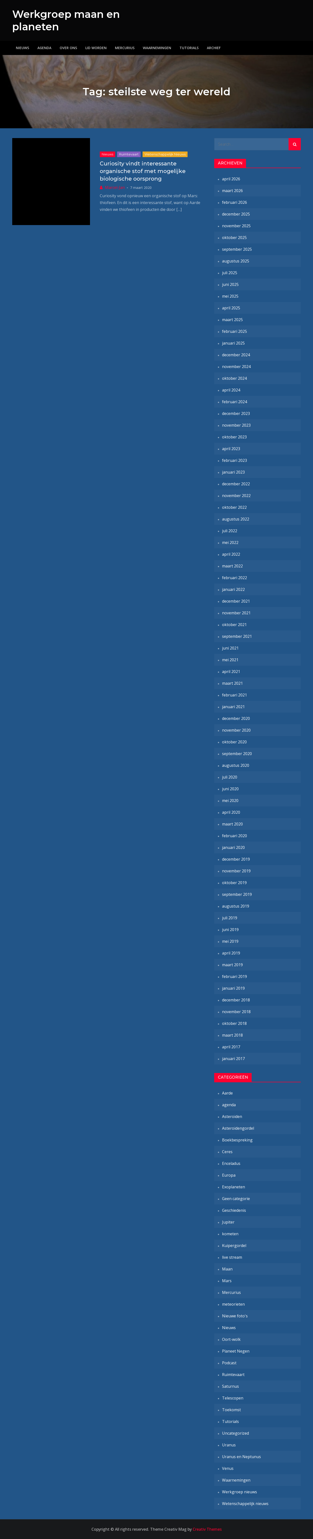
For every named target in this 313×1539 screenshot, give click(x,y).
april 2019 (231, 953)
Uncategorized (235, 1433)
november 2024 (236, 366)
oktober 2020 (234, 742)
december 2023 (236, 413)
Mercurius (124, 47)
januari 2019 (233, 988)
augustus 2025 (235, 261)
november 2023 (236, 425)
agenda (229, 1104)
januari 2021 (233, 706)
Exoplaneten (233, 1187)
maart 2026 (232, 190)
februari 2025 (234, 331)
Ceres (227, 1151)
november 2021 (236, 613)
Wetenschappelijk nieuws (165, 154)
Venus (228, 1468)
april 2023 (231, 448)
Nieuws (22, 47)
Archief (214, 47)
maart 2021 (232, 683)
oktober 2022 (234, 507)
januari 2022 (233, 589)
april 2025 (231, 308)
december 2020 (236, 718)
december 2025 (236, 214)
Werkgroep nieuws (239, 1492)
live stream (232, 1257)
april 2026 (231, 179)
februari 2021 (234, 695)
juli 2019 (229, 918)
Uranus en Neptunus (241, 1456)
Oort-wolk (231, 1339)
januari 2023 (233, 472)
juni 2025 (230, 284)
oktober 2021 (234, 624)
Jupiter (228, 1222)
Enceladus (231, 1163)
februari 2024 (234, 401)
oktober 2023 (234, 437)
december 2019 (236, 859)
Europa (228, 1175)
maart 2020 (232, 824)
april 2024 (231, 390)
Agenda (44, 47)
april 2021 (231, 671)
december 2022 (236, 484)
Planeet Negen (235, 1351)
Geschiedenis (234, 1210)
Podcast (229, 1363)
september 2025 (237, 249)
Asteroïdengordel (238, 1128)
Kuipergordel (234, 1245)
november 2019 (236, 871)
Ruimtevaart (129, 154)
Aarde (227, 1093)
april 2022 (231, 554)
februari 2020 (234, 835)
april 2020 (231, 812)
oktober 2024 (234, 378)
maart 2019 (232, 964)
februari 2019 (234, 976)
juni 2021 (230, 648)
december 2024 (236, 355)
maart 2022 (232, 566)
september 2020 (237, 753)
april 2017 (231, 1047)
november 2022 (236, 495)
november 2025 (236, 225)
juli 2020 (229, 777)
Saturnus (230, 1386)
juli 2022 (229, 530)
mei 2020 (230, 800)
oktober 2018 (234, 1023)
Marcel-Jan (115, 187)
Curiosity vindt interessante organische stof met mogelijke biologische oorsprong (143, 171)
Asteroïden (232, 1116)
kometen (230, 1233)
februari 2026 (234, 202)
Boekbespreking (237, 1140)
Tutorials (189, 47)
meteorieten (233, 1304)
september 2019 (237, 894)
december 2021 (236, 601)
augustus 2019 (235, 906)
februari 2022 (234, 577)
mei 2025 (230, 296)
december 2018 (236, 1000)
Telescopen (232, 1398)
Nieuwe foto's (235, 1316)
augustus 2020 (235, 765)
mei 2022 (230, 542)
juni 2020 (230, 788)
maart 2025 (232, 319)
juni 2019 (230, 929)
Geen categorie (236, 1198)
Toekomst (231, 1409)
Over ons (68, 47)
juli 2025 (229, 272)
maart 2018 (232, 1035)
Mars (227, 1280)
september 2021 (237, 636)
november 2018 (236, 1011)
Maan (227, 1269)
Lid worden (96, 47)
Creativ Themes (207, 1529)
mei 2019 (230, 941)
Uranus (229, 1445)
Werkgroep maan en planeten (59, 20)
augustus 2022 (235, 519)
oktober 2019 (234, 882)
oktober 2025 (234, 237)
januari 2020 (233, 847)
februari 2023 (234, 460)
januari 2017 (233, 1058)
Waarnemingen (157, 47)
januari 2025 (233, 343)
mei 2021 (230, 659)
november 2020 (236, 730)
